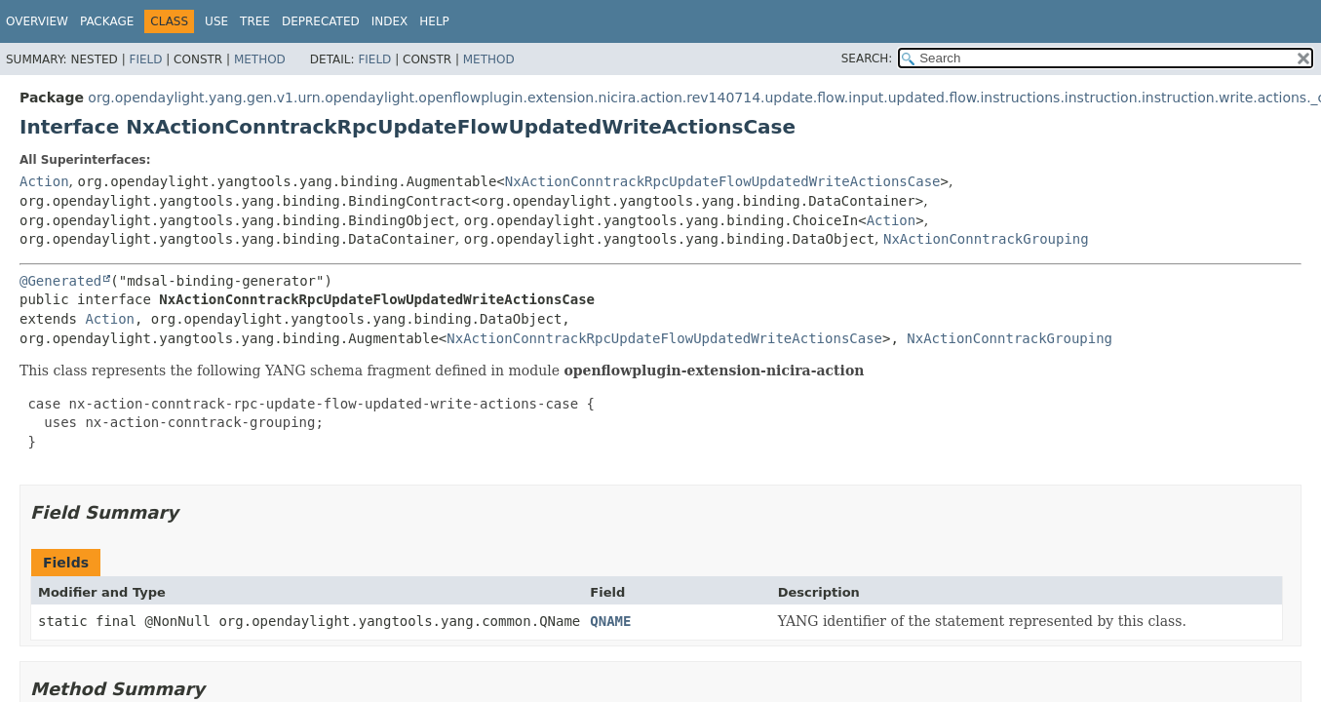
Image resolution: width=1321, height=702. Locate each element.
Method (260, 59)
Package (107, 21)
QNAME (610, 621)
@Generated (60, 281)
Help (434, 21)
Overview (37, 21)
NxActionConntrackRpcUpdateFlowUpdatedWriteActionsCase (723, 181)
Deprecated (321, 21)
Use (216, 21)
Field (145, 59)
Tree (255, 21)
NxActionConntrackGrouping (986, 239)
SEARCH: (867, 58)
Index (389, 21)
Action (44, 181)
